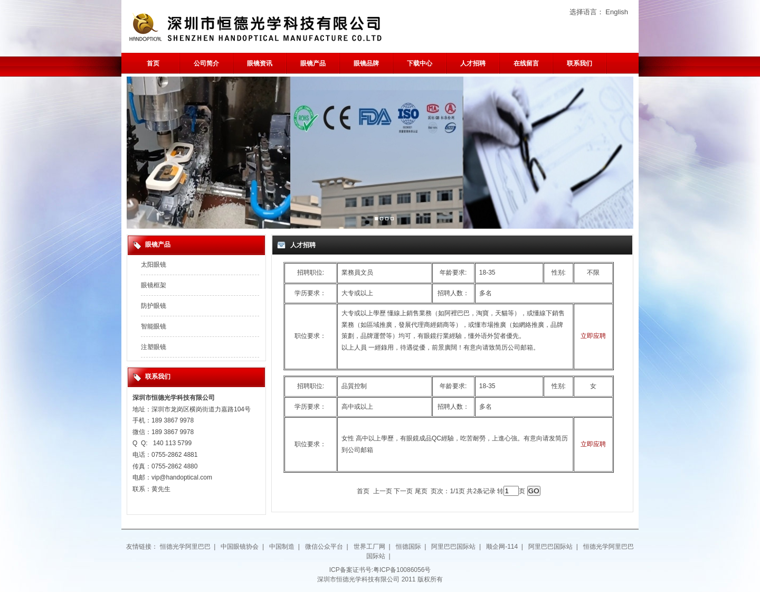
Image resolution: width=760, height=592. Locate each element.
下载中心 (419, 63)
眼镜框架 (153, 285)
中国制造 (281, 546)
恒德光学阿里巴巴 (185, 546)
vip (155, 477)
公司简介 (206, 63)
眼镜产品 (313, 63)
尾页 (421, 491)
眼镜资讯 (259, 63)
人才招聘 (473, 63)
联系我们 (579, 63)
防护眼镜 (153, 305)
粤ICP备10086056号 (402, 570)
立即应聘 (593, 336)
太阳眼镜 (153, 264)
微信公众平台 (324, 546)
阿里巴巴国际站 (453, 546)
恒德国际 (408, 546)
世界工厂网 (369, 546)
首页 (153, 63)
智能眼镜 (153, 326)
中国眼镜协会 (240, 546)
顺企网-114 (502, 546)
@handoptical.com (185, 477)
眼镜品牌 (366, 63)
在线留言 (526, 63)
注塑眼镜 (153, 347)
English (616, 12)
